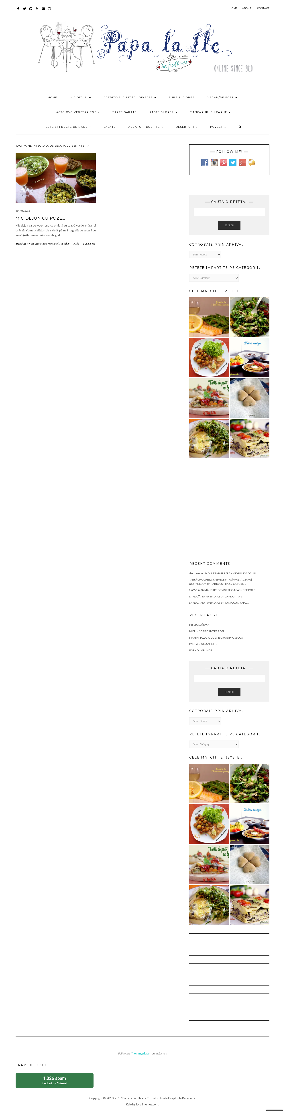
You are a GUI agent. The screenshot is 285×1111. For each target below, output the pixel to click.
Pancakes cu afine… (203, 644)
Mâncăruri (53, 243)
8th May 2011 (23, 210)
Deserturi (186, 126)
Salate (110, 126)
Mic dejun (80, 97)
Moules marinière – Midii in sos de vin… (231, 573)
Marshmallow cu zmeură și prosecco (216, 637)
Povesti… (218, 126)
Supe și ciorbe (182, 97)
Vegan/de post (222, 97)
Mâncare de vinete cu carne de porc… (230, 590)
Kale (129, 1104)
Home (234, 8)
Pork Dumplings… (201, 650)
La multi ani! (233, 596)
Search (229, 225)
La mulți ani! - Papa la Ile (204, 596)
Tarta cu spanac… (237, 602)
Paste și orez (163, 112)
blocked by (54, 1080)
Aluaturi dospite (145, 126)
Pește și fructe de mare (67, 126)
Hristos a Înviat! (200, 624)
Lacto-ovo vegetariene (77, 112)
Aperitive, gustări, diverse (130, 97)
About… (247, 8)
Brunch (19, 243)
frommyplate (141, 1053)
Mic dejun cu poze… (40, 218)
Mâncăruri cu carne (210, 112)
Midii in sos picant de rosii (206, 631)
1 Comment (89, 243)
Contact (263, 8)
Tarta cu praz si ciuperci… (228, 583)
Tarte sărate (124, 112)
